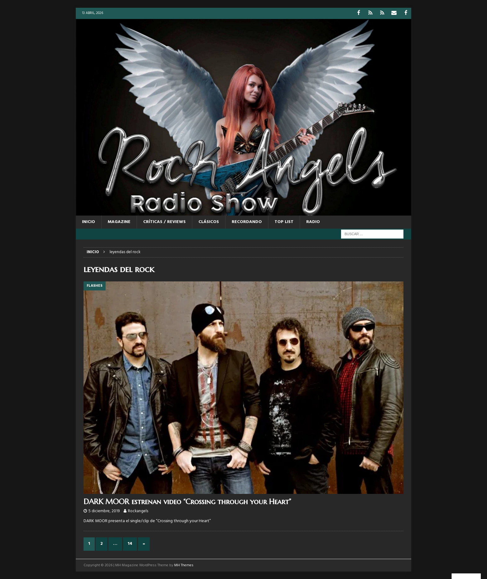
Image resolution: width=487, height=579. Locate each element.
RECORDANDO (247, 221)
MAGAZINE (119, 221)
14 (130, 543)
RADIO (313, 221)
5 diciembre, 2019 (104, 511)
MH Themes (183, 565)
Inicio (88, 221)
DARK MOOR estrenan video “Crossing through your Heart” (187, 501)
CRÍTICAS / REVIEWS (164, 221)
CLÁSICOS (208, 221)
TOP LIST (284, 221)
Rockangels (138, 511)
